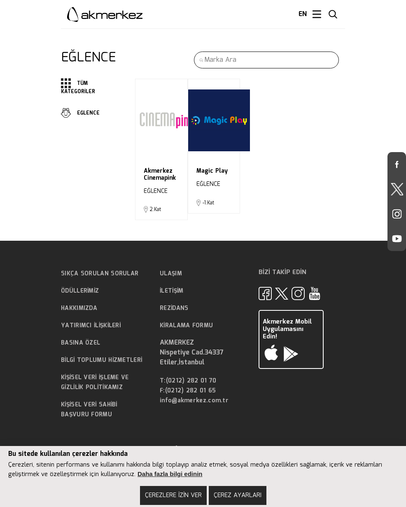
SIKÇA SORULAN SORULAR (99, 273)
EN (303, 14)
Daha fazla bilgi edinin (170, 473)
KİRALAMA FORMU (186, 325)
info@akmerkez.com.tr (194, 401)
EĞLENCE (80, 113)
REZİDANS (174, 308)
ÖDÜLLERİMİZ (80, 291)
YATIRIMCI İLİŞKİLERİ (91, 325)
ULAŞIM (171, 273)
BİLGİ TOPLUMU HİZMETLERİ (101, 360)
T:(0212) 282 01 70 (188, 381)
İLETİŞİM (171, 291)
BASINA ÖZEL (80, 342)
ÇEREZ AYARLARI (237, 495)
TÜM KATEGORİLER (78, 87)
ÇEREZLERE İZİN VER (173, 495)
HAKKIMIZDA (79, 308)
